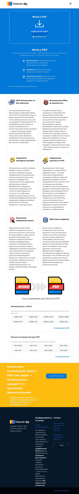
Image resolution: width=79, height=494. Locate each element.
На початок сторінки (61, 490)
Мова (62, 445)
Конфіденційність (41, 427)
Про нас (57, 430)
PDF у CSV (33, 350)
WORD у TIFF (18, 321)
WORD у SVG (33, 321)
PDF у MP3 (63, 350)
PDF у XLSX (48, 345)
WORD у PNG (33, 317)
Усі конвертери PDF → (63, 357)
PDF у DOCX (18, 345)
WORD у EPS (64, 321)
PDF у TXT (18, 350)
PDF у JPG (33, 345)
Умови (37, 425)
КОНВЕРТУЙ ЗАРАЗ (56, 376)
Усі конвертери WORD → (62, 328)
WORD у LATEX (48, 321)
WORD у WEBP (64, 317)
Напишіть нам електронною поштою (59, 426)
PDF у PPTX (63, 345)
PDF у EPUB (48, 350)
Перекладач (58, 435)
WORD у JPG (18, 317)
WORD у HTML (48, 317)
